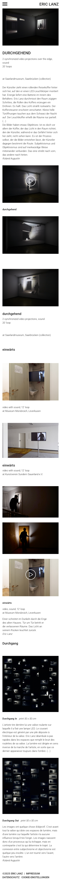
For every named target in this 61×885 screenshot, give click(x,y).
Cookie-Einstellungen (35, 877)
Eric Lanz (49, 4)
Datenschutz (11, 877)
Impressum (33, 873)
